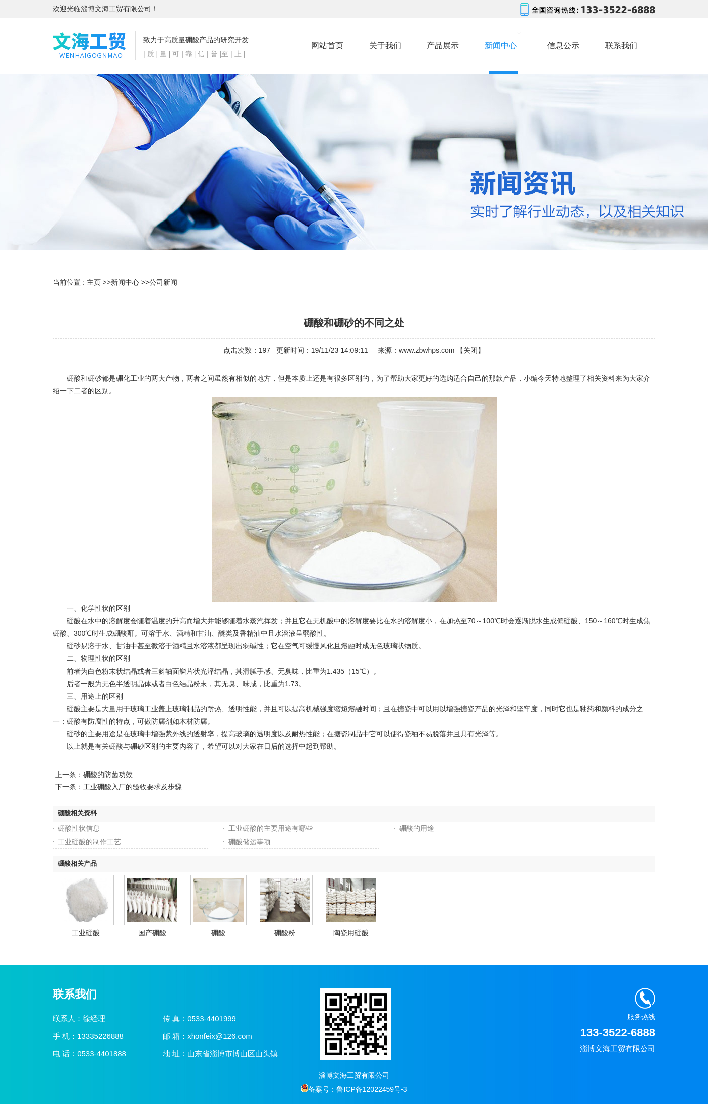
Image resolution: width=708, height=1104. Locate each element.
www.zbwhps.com (426, 350)
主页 (94, 282)
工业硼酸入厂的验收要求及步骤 (132, 787)
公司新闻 (163, 282)
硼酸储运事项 (249, 842)
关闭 (470, 350)
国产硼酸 (152, 933)
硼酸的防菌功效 (108, 774)
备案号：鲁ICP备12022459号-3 (354, 1089)
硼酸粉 (284, 933)
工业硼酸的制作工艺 (89, 842)
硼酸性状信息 (79, 828)
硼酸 (218, 933)
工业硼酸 (86, 933)
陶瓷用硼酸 (351, 933)
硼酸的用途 (416, 828)
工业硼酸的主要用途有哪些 (270, 828)
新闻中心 (125, 282)
